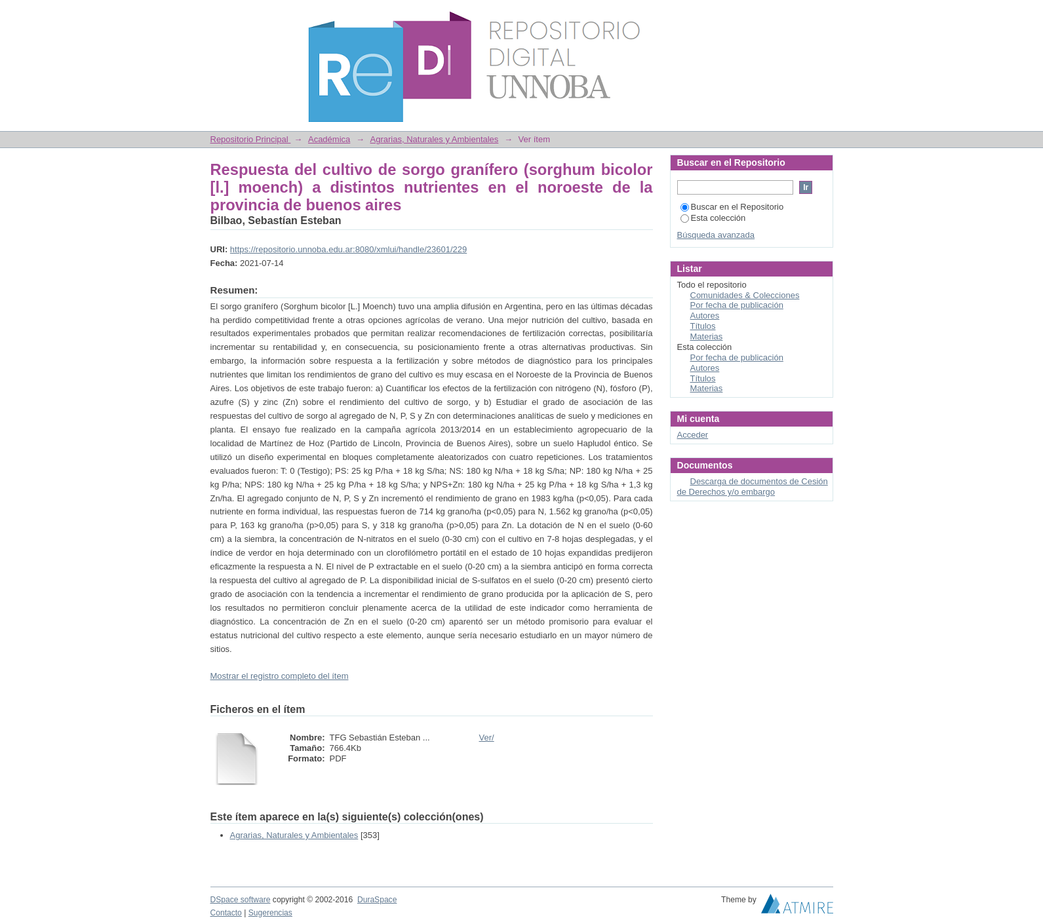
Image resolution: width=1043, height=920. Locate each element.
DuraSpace (377, 899)
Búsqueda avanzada (716, 235)
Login (822, 16)
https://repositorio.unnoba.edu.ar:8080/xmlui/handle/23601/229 (348, 249)
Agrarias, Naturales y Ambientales (434, 139)
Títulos (703, 326)
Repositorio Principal (250, 139)
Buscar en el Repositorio (732, 207)
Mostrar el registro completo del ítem (279, 676)
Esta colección (713, 218)
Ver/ (486, 737)
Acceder (693, 435)
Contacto (226, 912)
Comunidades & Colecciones (745, 295)
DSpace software (240, 899)
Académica (329, 139)
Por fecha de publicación (736, 305)
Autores (705, 315)
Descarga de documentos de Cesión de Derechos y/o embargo (752, 486)
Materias (706, 336)
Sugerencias (270, 912)
